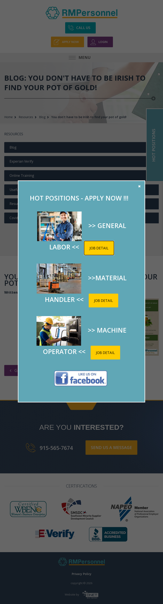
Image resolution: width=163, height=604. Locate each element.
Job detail (99, 248)
